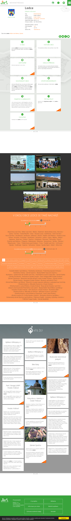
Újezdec (21, 33)
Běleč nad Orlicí (27, 232)
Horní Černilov (10, 236)
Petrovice (45, 239)
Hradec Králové (37, 17)
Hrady (28, 263)
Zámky (34, 263)
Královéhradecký (37, 14)
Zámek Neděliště (43, 299)
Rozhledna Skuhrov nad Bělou (49, 295)
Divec (31, 234)
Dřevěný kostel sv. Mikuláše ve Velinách (25, 292)
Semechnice (47, 241)
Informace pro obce (34, 506)
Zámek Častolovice (14, 278)
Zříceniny (40, 263)
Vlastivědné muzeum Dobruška (45, 275)
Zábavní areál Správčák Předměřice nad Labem (23, 288)
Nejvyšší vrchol (17, 267)
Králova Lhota (61, 236)
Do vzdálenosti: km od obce (30, 220)
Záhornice (59, 245)
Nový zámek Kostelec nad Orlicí (50, 286)
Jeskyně (67, 263)
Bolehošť (41, 232)
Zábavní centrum (49, 267)
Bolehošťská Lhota (50, 232)
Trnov (41, 243)
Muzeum (40, 267)
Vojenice (24, 245)
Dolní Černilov (57, 234)
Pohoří (59, 239)
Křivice (11, 237)
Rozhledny (21, 263)
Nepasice (12, 239)
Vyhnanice (32, 245)
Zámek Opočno (31, 273)
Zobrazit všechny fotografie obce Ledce (35, 209)
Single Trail (33, 267)
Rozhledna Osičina (19, 273)
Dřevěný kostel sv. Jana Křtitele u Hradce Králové (25, 286)
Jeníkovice (27, 236)
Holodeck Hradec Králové (19, 290)
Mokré (60, 237)
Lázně (9, 267)
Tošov (18, 243)
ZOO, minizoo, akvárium (13, 260)
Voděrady (18, 245)
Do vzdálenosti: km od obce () (28, 249)
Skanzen (48, 260)
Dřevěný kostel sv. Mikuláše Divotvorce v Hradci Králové (36, 284)
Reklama (53, 501)
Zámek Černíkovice (15, 276)
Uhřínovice (59, 243)
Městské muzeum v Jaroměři (48, 292)
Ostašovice (38, 239)
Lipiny (49, 237)
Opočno (31, 239)
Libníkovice (31, 237)
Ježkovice (34, 236)
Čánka (11, 234)
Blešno (35, 232)
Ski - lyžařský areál (39, 260)
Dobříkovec (47, 234)
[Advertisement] (35, 142)
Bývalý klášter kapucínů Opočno (47, 273)
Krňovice (16, 237)
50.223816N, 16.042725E (39, 18)
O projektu (34, 501)
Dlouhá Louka (39, 234)
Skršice (55, 241)
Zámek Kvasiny (17, 280)
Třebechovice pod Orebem (29, 243)
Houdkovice (19, 236)
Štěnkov (60, 241)
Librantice (38, 237)
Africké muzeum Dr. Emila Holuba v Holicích (25, 295)
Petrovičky (52, 239)
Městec (55, 237)
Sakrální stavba (59, 267)
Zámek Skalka (60, 275)
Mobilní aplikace (53, 506)
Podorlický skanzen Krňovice (52, 271)
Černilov (16, 234)
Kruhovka (23, 237)
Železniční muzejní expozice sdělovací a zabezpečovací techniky (45, 282)
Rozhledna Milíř (54, 290)
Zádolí (53, 245)
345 (35, 26)
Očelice (25, 239)
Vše (4, 260)
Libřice (45, 237)
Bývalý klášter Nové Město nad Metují (50, 288)
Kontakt (53, 511)
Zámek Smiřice (57, 278)
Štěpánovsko (12, 243)
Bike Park (25, 267)
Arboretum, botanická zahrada (9, 263)
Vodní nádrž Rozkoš (49, 293)
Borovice (60, 232)
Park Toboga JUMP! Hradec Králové (51, 276)
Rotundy (61, 263)
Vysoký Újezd (45, 245)
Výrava (38, 245)
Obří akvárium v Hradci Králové (38, 290)
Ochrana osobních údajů (34, 511)
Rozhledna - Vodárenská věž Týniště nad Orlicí (20, 275)
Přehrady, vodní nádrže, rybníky (60, 260)
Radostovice (32, 241)
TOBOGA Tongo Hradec (29, 299)
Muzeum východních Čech (49, 280)
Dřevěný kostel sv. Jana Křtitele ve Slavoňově (28, 293)
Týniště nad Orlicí (49, 243)
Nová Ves (19, 239)
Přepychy (24, 241)
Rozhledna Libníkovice (35, 271)
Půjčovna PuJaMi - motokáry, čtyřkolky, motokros (49, 297)
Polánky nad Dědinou (13, 241)
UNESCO (30, 260)
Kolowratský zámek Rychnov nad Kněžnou (20, 297)
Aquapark (23, 260)
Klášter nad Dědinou (14, 33)
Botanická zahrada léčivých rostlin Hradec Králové (36, 278)
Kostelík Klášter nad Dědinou (18, 271)
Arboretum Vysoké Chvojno (30, 276)
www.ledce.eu (37, 29)
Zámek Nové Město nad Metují (15, 282)
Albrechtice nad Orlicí (14, 232)
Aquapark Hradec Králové (32, 280)
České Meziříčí (24, 234)
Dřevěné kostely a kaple (51, 263)
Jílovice (40, 236)
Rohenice (40, 241)
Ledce (29, 8)
